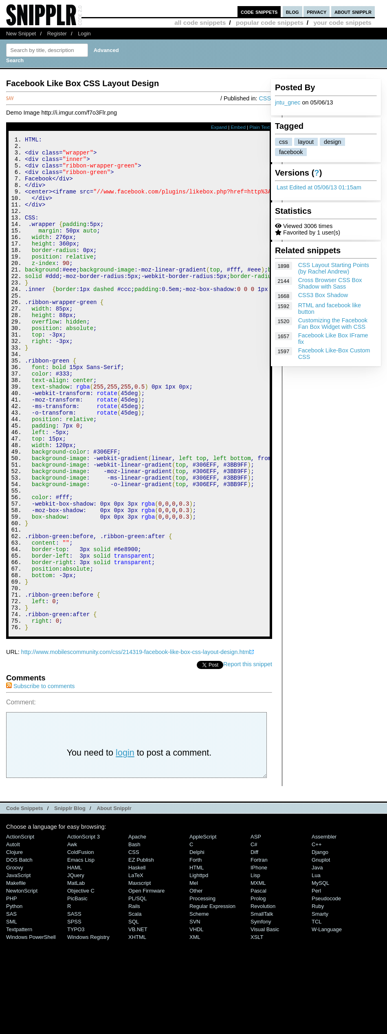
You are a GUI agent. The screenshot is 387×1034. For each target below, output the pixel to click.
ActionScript (20, 929)
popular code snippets (269, 22)
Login (84, 33)
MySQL (320, 976)
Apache (137, 929)
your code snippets (342, 22)
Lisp (255, 968)
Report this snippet (247, 757)
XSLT (257, 1030)
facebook (291, 152)
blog (292, 11)
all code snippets (200, 22)
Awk (72, 937)
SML (11, 1014)
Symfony (261, 1014)
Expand (219, 127)
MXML (258, 976)
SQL (133, 1014)
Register (57, 33)
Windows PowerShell (31, 1030)
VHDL (196, 1022)
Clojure (14, 945)
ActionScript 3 (83, 929)
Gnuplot (321, 952)
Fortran (259, 952)
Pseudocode (326, 991)
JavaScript (18, 968)
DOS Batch (19, 952)
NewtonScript (21, 983)
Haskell (136, 960)
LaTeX (135, 968)
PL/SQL (137, 991)
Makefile (16, 976)
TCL (316, 1014)
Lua (316, 968)
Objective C (81, 983)
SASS (74, 1007)
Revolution (263, 999)
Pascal (258, 983)
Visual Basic (265, 1022)
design (332, 142)
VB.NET (137, 1022)
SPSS (74, 1014)
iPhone (259, 960)
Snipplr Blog (70, 901)
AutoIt (13, 937)
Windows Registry (88, 1030)
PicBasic (77, 991)
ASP (256, 929)
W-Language (327, 1022)
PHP (11, 991)
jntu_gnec (287, 102)
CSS (265, 98)
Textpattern (19, 1022)
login (125, 845)
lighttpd (198, 968)
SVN (194, 1014)
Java (317, 960)
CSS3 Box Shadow (323, 295)
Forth (195, 952)
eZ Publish (141, 952)
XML (194, 1030)
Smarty (320, 1007)
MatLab (76, 976)
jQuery (75, 968)
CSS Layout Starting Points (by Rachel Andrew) (333, 268)
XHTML (137, 1030)
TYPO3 (75, 1022)
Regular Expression (212, 999)
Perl (316, 983)
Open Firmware (146, 983)
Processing (202, 991)
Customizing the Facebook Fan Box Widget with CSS (332, 323)
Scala (134, 1007)
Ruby (318, 999)
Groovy (14, 960)
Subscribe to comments (40, 779)
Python (14, 999)
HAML (74, 960)
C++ (316, 937)
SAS (11, 1007)
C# (254, 937)
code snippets (259, 11)
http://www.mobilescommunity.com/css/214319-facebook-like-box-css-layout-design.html (136, 744)
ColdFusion (80, 945)
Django (320, 945)
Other (195, 983)
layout (306, 142)
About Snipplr (114, 901)
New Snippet (21, 33)
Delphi (196, 945)
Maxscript (139, 976)
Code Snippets (24, 901)
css (283, 142)
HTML (196, 960)
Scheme (199, 1007)
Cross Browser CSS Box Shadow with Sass (330, 283)
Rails (134, 999)
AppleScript (202, 929)
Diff (254, 945)
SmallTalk (262, 1007)
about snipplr (353, 11)
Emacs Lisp (81, 952)
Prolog (258, 991)
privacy (316, 11)
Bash (134, 937)
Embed (238, 127)
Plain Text (259, 127)
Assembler (324, 929)
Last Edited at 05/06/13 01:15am (319, 187)
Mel (193, 976)
